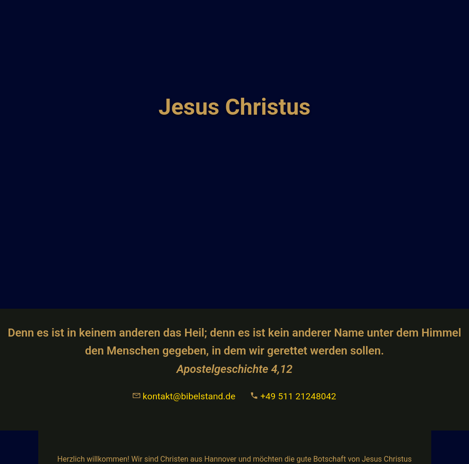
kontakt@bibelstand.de (184, 396)
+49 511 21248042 (293, 396)
